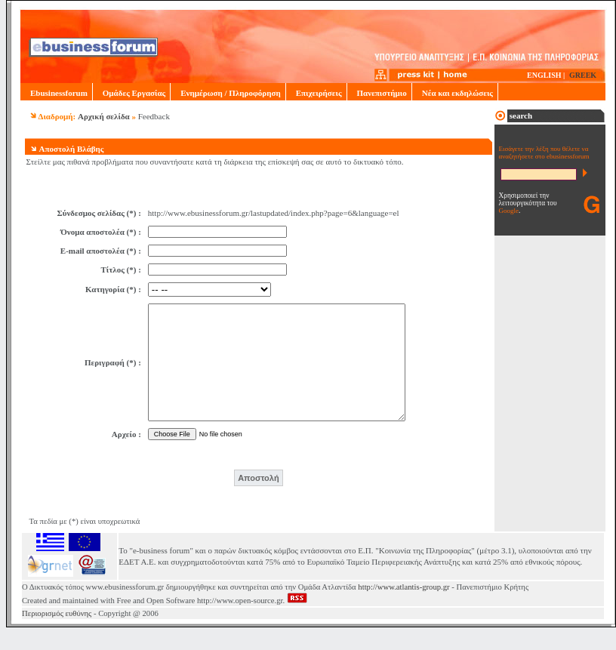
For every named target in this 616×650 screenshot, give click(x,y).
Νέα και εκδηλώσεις (455, 92)
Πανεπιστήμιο (379, 92)
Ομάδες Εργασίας (131, 92)
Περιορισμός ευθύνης (56, 636)
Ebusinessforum (56, 92)
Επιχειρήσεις (316, 92)
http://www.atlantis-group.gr (403, 609)
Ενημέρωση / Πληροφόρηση (227, 92)
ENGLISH (544, 75)
